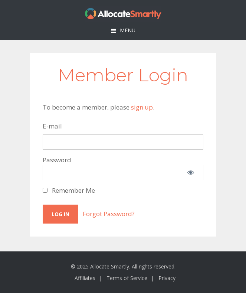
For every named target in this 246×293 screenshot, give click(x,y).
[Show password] (190, 172)
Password (57, 160)
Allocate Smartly (123, 14)
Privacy (167, 277)
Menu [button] (127, 30)
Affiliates (85, 277)
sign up (142, 107)
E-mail (52, 126)
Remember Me (69, 190)
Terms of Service (126, 277)
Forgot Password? (109, 213)
